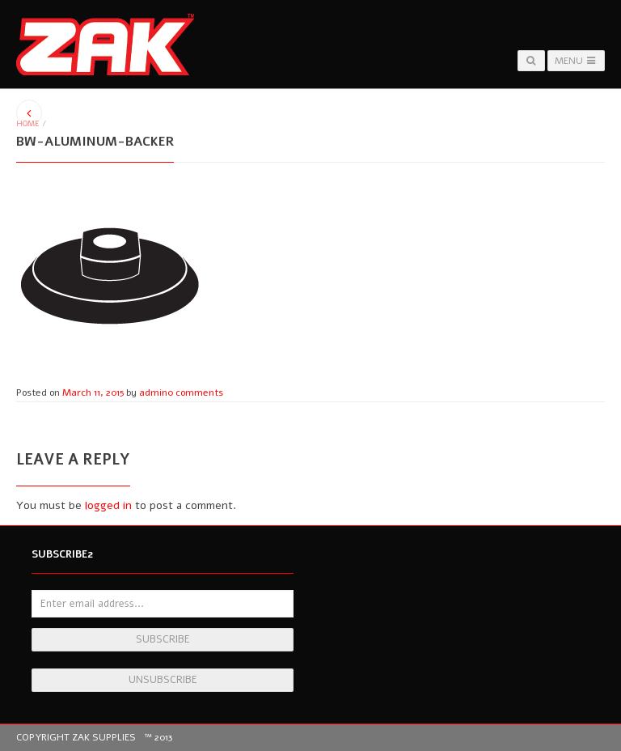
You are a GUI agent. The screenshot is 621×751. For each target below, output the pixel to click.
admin (153, 392)
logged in (108, 505)
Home (28, 123)
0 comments (195, 392)
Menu (576, 60)
